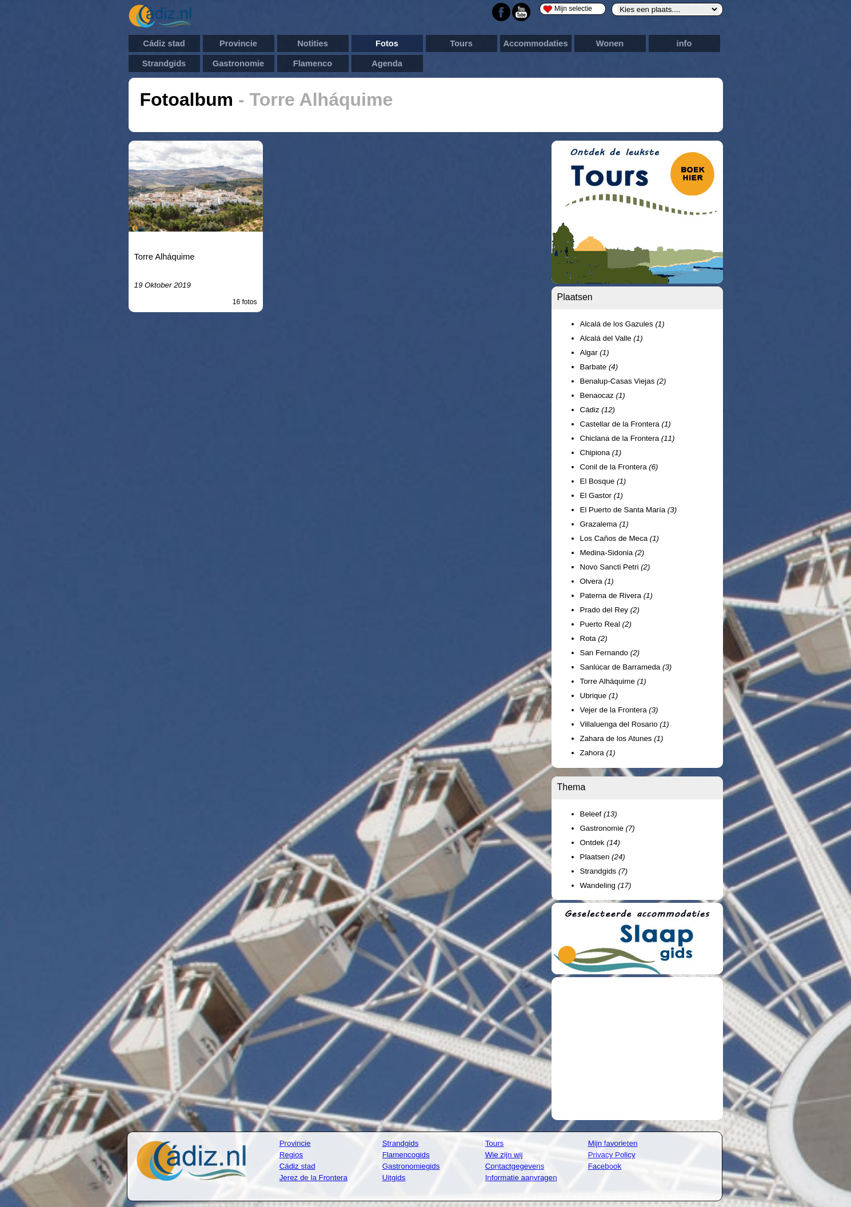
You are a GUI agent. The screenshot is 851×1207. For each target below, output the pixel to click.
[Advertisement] (637, 1048)
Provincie (238, 43)
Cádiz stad (164, 43)
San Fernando (610, 652)
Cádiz (597, 409)
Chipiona (601, 452)
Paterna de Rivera (616, 595)
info (684, 43)
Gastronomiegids (411, 1166)
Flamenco (312, 63)
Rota (594, 638)
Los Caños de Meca (620, 538)
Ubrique (599, 695)
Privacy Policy (612, 1154)
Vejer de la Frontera (619, 710)
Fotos (386, 43)
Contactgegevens (515, 1166)
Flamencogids (406, 1154)
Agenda (386, 63)
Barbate (599, 367)
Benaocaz (602, 395)
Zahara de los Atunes (622, 738)
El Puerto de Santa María (628, 509)
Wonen (610, 43)
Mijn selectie (567, 9)
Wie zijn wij (504, 1154)
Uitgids (394, 1177)
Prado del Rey (610, 610)
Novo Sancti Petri (615, 567)
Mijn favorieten (613, 1143)
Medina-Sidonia (612, 552)
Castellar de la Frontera (625, 424)
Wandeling (606, 885)
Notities (312, 43)
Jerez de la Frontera (313, 1177)
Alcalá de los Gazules (622, 324)
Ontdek (600, 842)
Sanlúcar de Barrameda (626, 667)
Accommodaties (535, 43)
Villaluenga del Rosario (624, 724)
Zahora (598, 752)
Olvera (597, 581)
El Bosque (603, 481)
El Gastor (602, 495)
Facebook (605, 1166)
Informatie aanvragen (521, 1177)
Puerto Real (606, 624)
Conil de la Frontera (619, 467)
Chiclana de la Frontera (627, 438)
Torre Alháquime (164, 256)
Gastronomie (238, 63)
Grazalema (604, 524)
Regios (291, 1154)
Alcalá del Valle (611, 338)
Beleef (598, 814)
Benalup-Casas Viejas (623, 381)
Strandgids (164, 63)
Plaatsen (602, 857)
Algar (594, 352)
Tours (461, 43)
